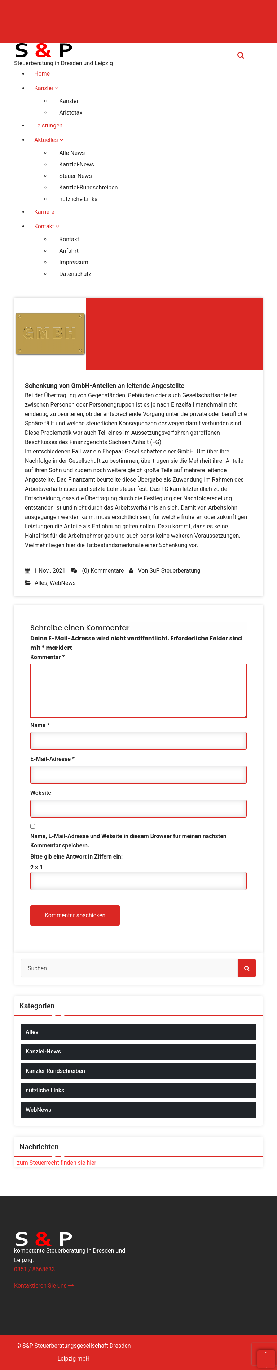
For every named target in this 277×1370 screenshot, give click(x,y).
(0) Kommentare (97, 570)
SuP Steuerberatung (174, 570)
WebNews (63, 582)
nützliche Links (45, 1090)
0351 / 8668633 (34, 1269)
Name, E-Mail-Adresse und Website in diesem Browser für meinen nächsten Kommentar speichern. (128, 841)
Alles (41, 582)
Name (40, 725)
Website (40, 792)
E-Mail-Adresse (52, 759)
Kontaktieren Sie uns (44, 1285)
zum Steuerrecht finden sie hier (55, 1162)
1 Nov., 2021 (45, 570)
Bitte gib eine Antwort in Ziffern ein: (76, 856)
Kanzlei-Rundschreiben (55, 1070)
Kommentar (47, 657)
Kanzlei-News (43, 1051)
